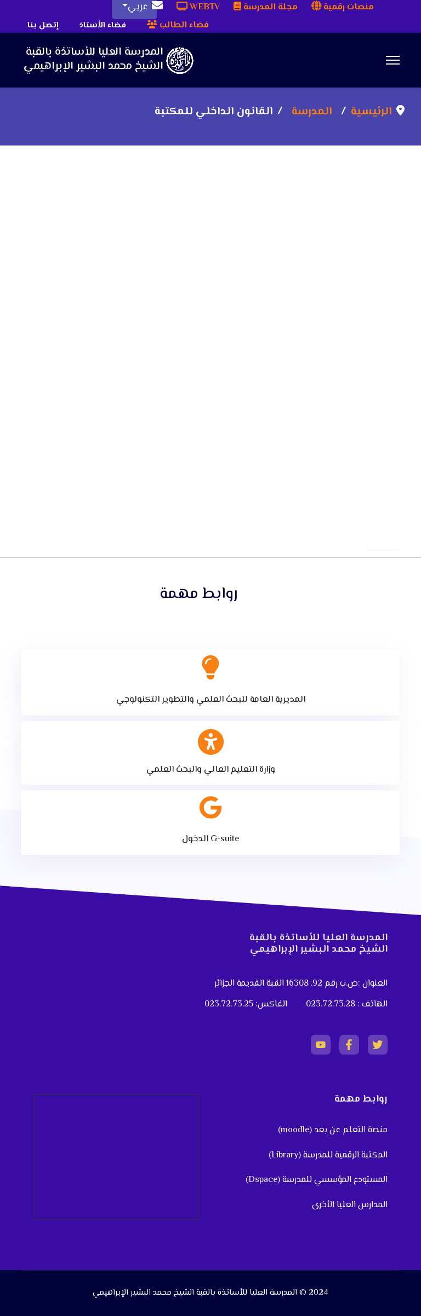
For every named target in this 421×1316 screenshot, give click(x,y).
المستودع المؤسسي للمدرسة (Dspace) (317, 1180)
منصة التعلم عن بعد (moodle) (332, 1130)
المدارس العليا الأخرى (350, 1205)
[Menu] (393, 60)
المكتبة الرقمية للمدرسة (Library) (328, 1155)
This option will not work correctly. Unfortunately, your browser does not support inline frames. (210, 298)
